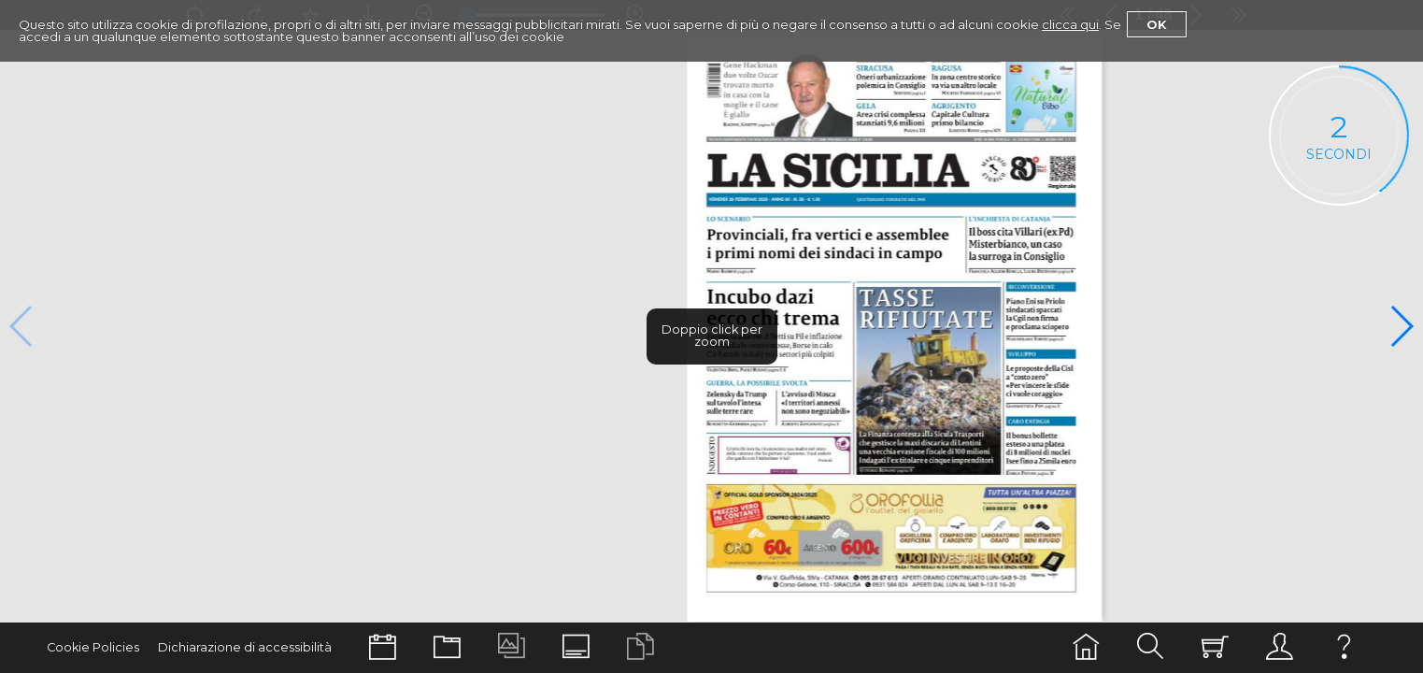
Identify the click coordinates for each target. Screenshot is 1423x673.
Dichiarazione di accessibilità (245, 647)
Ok (1156, 24)
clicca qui (1070, 24)
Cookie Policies (93, 647)
